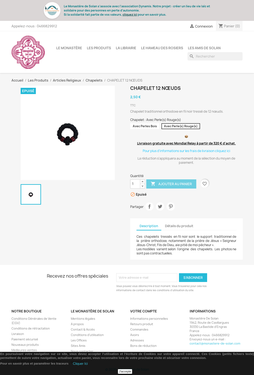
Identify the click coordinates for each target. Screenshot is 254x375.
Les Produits (99, 48)
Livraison (17, 334)
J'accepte (125, 371)
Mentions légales (83, 319)
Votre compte (143, 311)
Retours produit (141, 324)
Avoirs (134, 335)
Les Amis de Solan (204, 48)
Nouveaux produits (25, 345)
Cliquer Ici (80, 363)
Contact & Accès (83, 329)
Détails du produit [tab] (179, 226)
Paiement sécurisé (24, 339)
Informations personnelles (149, 319)
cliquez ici (130, 14)
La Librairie (126, 48)
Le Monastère (69, 48)
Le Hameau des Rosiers (162, 48)
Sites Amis (78, 346)
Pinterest (170, 206)
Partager (149, 206)
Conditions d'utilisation (87, 335)
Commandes (139, 329)
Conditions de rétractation (30, 328)
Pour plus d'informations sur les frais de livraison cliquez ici (186, 151)
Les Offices (79, 340)
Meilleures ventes (24, 350)
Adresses (137, 340)
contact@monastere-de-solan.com (215, 343)
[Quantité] (135, 184)
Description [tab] (149, 226)
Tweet (160, 206)
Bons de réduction (143, 346)
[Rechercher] (215, 56)
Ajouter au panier (171, 184)
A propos (77, 324)
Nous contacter (82, 351)
